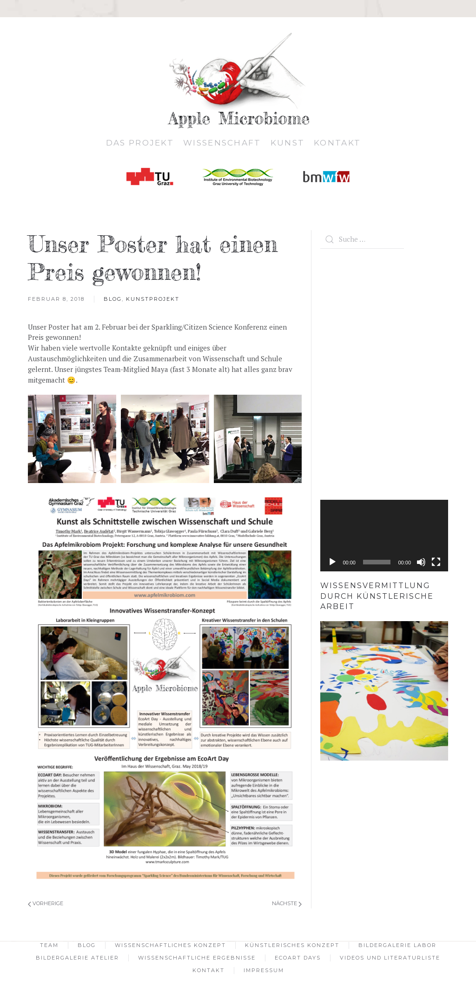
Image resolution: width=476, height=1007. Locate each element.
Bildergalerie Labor (397, 945)
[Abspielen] (332, 562)
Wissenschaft (222, 142)
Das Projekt (140, 142)
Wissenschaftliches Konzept (170, 945)
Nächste (287, 903)
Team (49, 945)
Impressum (264, 970)
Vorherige (45, 903)
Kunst (288, 142)
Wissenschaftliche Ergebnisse (197, 957)
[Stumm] (421, 562)
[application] (384, 535)
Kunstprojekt (152, 299)
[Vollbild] (436, 562)
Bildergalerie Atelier (77, 957)
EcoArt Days (298, 957)
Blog (113, 299)
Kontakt (337, 142)
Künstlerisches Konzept (292, 945)
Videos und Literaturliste (390, 957)
